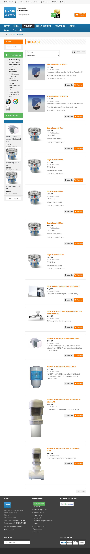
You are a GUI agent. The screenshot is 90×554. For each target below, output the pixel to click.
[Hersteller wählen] (42, 55)
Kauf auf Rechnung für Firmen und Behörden (27, 2)
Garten (7, 30)
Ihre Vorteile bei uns (13, 55)
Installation (28, 26)
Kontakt (63, 2)
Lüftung (73, 26)
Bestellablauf (8, 2)
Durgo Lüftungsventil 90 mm (55, 223)
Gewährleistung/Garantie (40, 510)
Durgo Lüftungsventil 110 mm (55, 255)
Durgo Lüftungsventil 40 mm (55, 128)
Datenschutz (36, 507)
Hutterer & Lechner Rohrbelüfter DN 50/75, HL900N (61, 367)
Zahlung (55, 2)
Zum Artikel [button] (69, 85)
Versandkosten (45, 2)
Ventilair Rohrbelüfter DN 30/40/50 (57, 65)
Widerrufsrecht (37, 515)
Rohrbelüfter (20, 35)
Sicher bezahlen (12, 116)
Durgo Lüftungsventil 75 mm (55, 191)
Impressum (36, 532)
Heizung (17, 26)
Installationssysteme (44, 26)
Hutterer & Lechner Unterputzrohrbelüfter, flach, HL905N (63, 338)
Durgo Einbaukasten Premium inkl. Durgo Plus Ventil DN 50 (63, 286)
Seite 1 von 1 (81, 52)
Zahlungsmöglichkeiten (39, 526)
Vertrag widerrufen (39, 504)
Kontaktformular (9, 530)
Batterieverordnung (38, 512)
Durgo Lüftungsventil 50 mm (55, 160)
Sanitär (7, 26)
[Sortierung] (42, 52)
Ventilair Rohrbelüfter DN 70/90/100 (57, 96)
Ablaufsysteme (61, 26)
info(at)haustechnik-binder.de (16, 526)
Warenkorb (78, 85)
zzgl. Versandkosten (55, 69)
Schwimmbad (18, 30)
